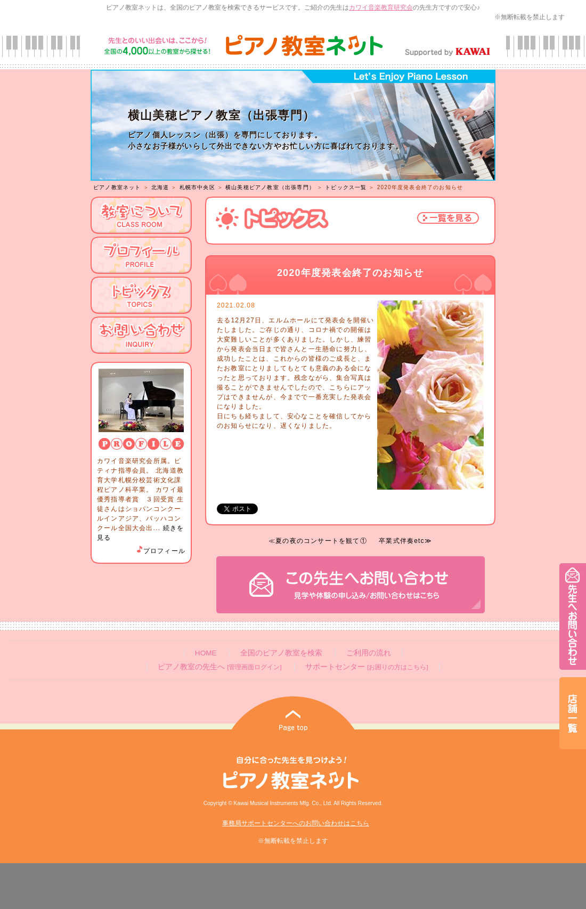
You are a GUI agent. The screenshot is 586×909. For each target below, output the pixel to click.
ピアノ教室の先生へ (219, 667)
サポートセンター (366, 667)
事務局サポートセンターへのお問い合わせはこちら (295, 823)
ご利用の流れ (368, 653)
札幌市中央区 (197, 187)
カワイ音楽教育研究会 (381, 7)
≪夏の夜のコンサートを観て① (317, 541)
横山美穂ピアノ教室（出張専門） (270, 187)
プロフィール (160, 551)
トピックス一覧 (346, 187)
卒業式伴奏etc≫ (405, 541)
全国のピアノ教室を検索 (281, 653)
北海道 (160, 187)
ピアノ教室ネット (117, 187)
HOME (206, 653)
